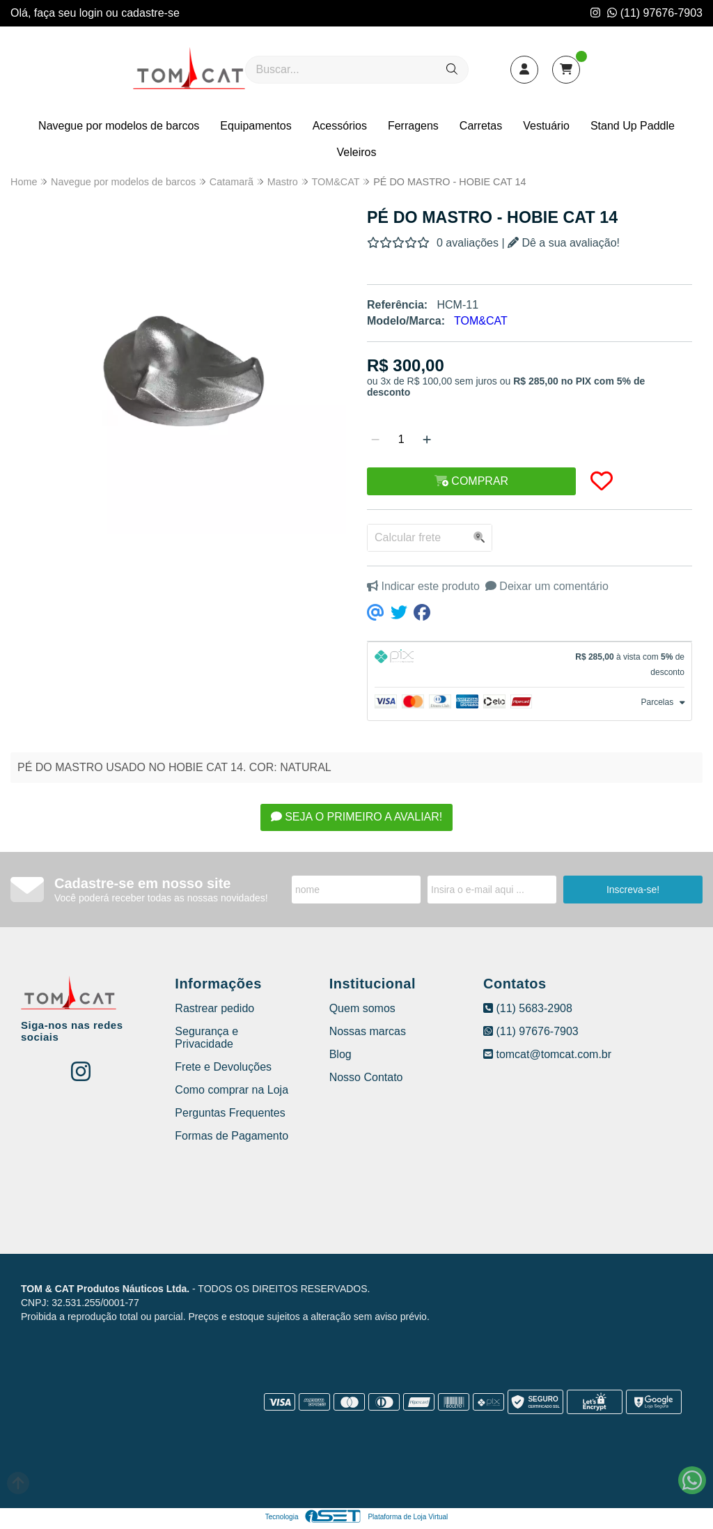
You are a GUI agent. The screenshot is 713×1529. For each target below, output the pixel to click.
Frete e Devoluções (223, 1067)
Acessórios (340, 126)
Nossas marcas (367, 1031)
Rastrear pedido (214, 1008)
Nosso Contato (366, 1077)
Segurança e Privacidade (206, 1037)
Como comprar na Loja (231, 1090)
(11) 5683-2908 (527, 1008)
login (92, 13)
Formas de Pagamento (231, 1136)
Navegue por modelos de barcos (118, 126)
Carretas (481, 126)
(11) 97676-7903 (655, 13)
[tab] (529, 664)
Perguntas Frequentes (230, 1113)
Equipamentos (255, 126)
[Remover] (375, 439)
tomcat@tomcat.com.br (547, 1054)
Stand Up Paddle (632, 126)
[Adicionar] (426, 439)
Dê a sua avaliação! (564, 243)
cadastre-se (150, 13)
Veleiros (357, 152)
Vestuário (546, 126)
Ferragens (413, 126)
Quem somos (362, 1008)
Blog (340, 1054)
